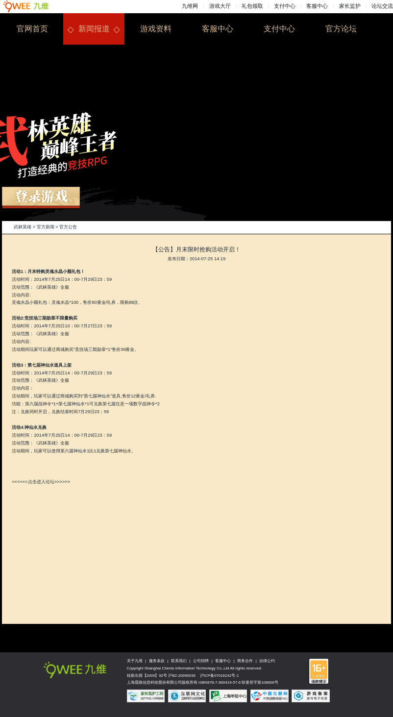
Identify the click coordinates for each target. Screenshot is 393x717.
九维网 (190, 6)
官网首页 (32, 29)
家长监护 (350, 6)
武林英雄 (22, 226)
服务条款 (157, 661)
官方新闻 (45, 226)
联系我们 (179, 661)
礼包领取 (252, 6)
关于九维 (135, 661)
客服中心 (317, 6)
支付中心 (284, 6)
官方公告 (68, 226)
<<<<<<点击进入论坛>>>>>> (41, 481)
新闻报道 (94, 29)
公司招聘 (201, 661)
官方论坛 (341, 29)
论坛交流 (382, 6)
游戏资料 (156, 29)
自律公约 (267, 661)
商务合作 (245, 661)
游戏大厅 (220, 6)
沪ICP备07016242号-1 (219, 675)
